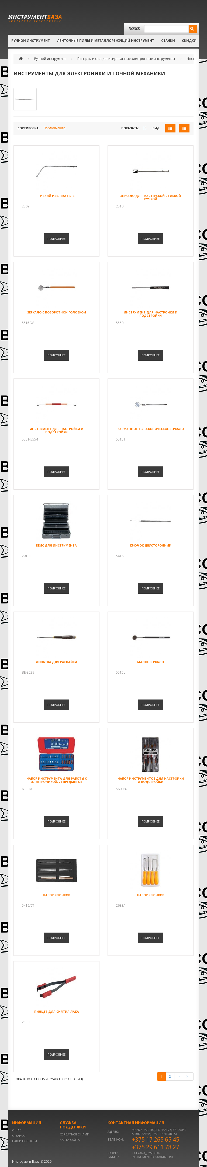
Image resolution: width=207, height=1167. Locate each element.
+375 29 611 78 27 (155, 1147)
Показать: (130, 128)
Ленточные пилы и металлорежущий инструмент (105, 40)
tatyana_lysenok (146, 1153)
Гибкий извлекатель (56, 196)
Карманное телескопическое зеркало (151, 429)
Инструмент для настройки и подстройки (150, 314)
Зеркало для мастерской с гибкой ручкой (150, 197)
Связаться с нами (74, 1134)
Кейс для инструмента (56, 545)
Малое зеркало (150, 662)
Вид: (156, 128)
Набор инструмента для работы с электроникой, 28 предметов (56, 780)
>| (188, 1076)
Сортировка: (28, 128)
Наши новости (24, 1141)
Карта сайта (70, 1140)
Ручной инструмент (30, 40)
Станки (168, 40)
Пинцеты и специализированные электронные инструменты (126, 58)
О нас (16, 1130)
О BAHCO (19, 1136)
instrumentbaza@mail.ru (152, 1157)
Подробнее (56, 239)
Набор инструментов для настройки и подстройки (151, 780)
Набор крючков (56, 895)
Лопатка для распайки (56, 662)
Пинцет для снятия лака (56, 1011)
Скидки (189, 40)
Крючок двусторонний (150, 545)
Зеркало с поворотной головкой (56, 312)
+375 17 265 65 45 (155, 1139)
